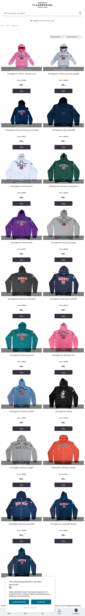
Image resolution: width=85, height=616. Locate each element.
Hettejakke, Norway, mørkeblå (21, 524)
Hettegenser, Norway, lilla (21, 242)
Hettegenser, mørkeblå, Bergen (63, 524)
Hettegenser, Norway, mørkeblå (63, 298)
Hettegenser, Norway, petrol (21, 355)
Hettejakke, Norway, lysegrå (21, 467)
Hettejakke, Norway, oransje (63, 467)
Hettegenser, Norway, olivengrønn (63, 186)
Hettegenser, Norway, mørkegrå (21, 298)
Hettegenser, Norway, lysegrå (63, 242)
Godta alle (41, 602)
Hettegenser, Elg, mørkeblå (63, 130)
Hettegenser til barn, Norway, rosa (21, 73)
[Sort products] (73, 37)
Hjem (2, 25)
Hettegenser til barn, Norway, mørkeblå (21, 130)
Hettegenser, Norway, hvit (22, 186)
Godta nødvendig (19, 602)
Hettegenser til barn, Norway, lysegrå (63, 73)
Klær (7, 26)
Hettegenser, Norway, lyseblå (21, 411)
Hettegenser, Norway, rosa (63, 355)
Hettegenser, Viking (63, 411)
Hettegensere (14, 26)
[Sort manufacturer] (57, 37)
